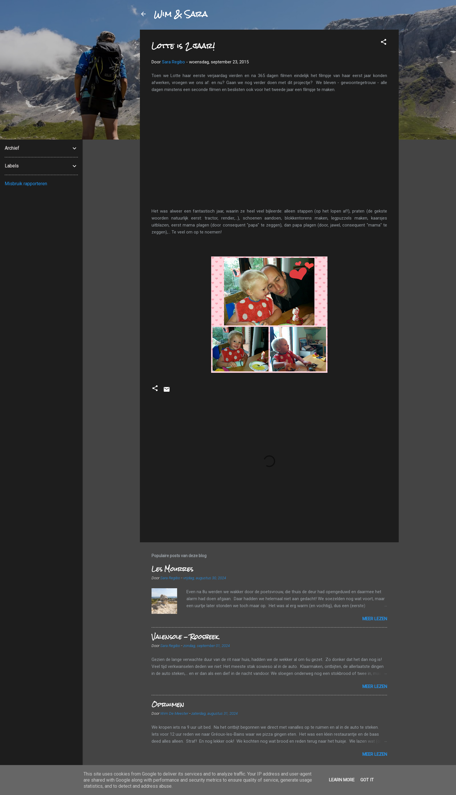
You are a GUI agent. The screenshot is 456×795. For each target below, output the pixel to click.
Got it (367, 779)
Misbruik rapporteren (26, 183)
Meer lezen (374, 618)
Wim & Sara (180, 14)
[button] (383, 42)
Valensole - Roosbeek (185, 636)
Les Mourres (172, 569)
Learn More (342, 779)
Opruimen (168, 704)
